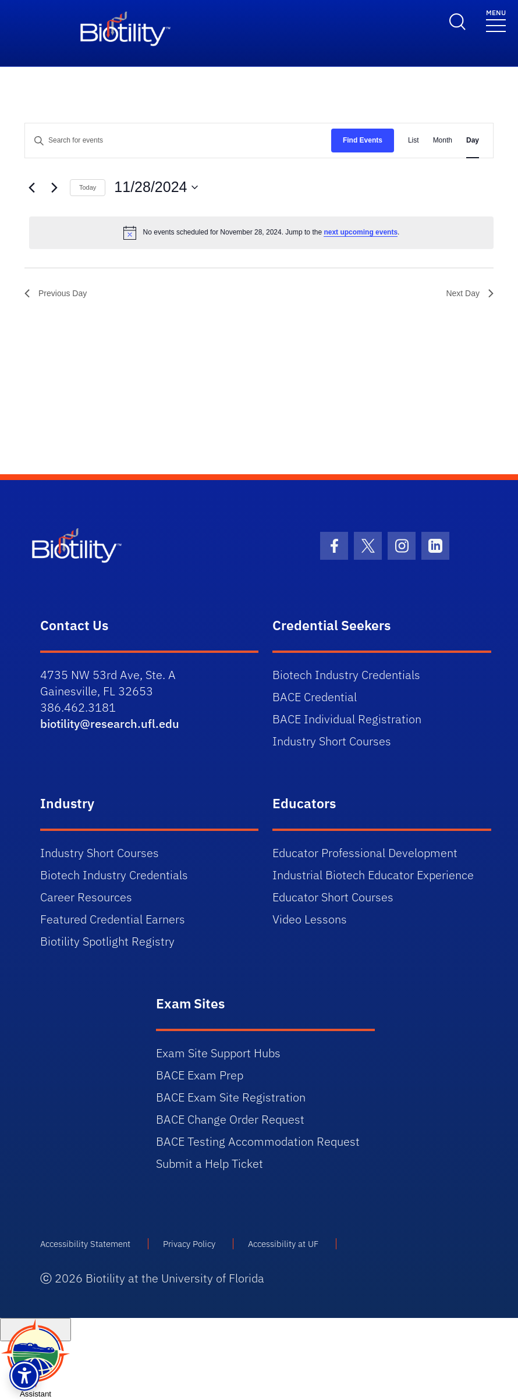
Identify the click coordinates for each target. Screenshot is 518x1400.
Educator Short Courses (332, 897)
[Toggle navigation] (496, 20)
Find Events (362, 140)
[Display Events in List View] (413, 140)
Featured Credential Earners (112, 919)
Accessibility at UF (283, 1243)
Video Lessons (309, 919)
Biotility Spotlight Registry (107, 941)
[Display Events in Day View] (472, 140)
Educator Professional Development (364, 853)
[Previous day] (31, 187)
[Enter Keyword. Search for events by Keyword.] (178, 140)
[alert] (261, 232)
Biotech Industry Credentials (346, 675)
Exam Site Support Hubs (218, 1053)
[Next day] (54, 187)
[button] (24, 1375)
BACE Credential (314, 697)
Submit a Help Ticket (209, 1163)
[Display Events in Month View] (442, 140)
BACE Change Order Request (230, 1119)
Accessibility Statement (85, 1243)
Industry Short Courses (331, 741)
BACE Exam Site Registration (231, 1097)
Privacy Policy (189, 1243)
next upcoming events (361, 232)
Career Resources (86, 897)
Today (87, 187)
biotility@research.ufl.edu (109, 723)
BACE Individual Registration (346, 719)
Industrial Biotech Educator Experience (373, 875)
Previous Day (55, 293)
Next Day (470, 293)
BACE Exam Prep (199, 1075)
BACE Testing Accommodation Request (258, 1141)
